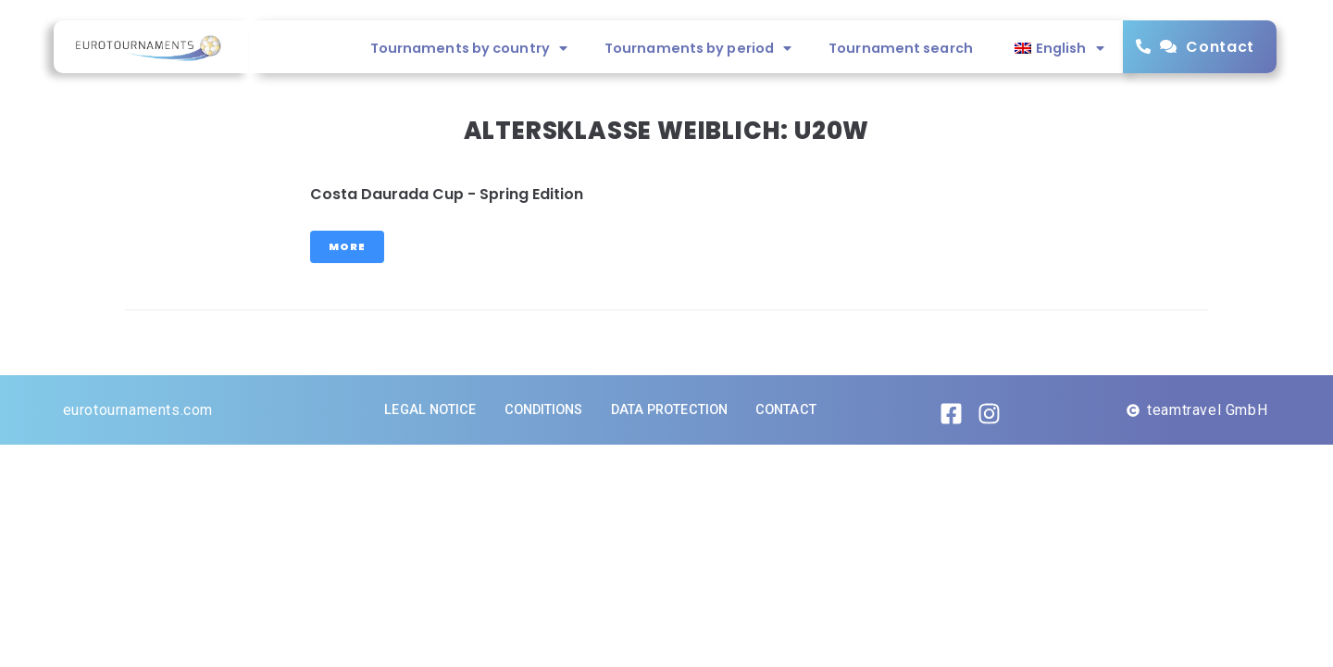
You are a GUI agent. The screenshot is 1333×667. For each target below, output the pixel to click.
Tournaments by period (697, 48)
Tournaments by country (468, 48)
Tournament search (900, 48)
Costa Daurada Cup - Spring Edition (446, 194)
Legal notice (430, 410)
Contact (1220, 46)
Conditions (544, 410)
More (347, 246)
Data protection (670, 410)
